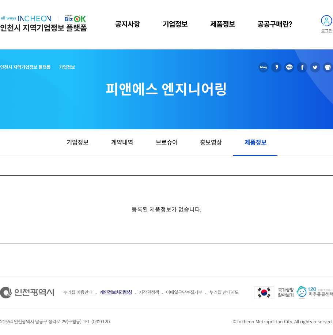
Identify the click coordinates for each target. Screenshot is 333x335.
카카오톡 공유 (289, 67)
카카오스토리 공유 (276, 67)
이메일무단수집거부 (184, 292)
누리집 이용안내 (77, 292)
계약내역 (122, 142)
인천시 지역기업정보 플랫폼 (43, 28)
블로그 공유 (263, 67)
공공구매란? (274, 24)
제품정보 (222, 24)
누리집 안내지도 (224, 292)
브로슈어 (167, 142)
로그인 (326, 31)
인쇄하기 (328, 67)
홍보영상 (211, 142)
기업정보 (175, 24)
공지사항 (127, 24)
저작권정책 (149, 292)
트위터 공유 (315, 67)
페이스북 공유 (302, 67)
